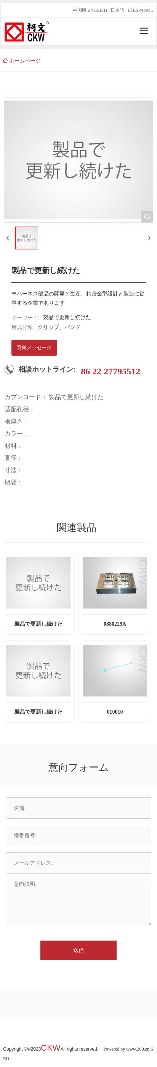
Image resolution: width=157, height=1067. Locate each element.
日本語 (117, 10)
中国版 (80, 10)
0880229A (115, 624)
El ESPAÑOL (140, 10)
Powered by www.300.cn (126, 1049)
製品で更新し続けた (38, 624)
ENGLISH (97, 10)
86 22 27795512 (110, 371)
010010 (115, 712)
